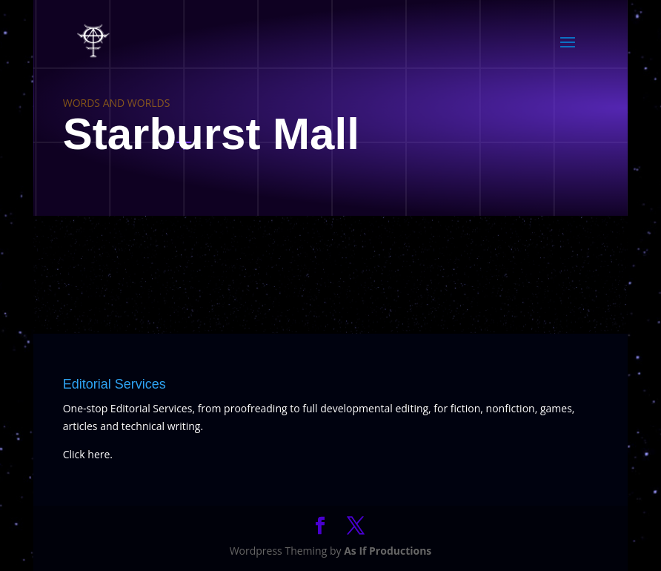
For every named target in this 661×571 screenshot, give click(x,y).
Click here (86, 454)
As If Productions (387, 551)
